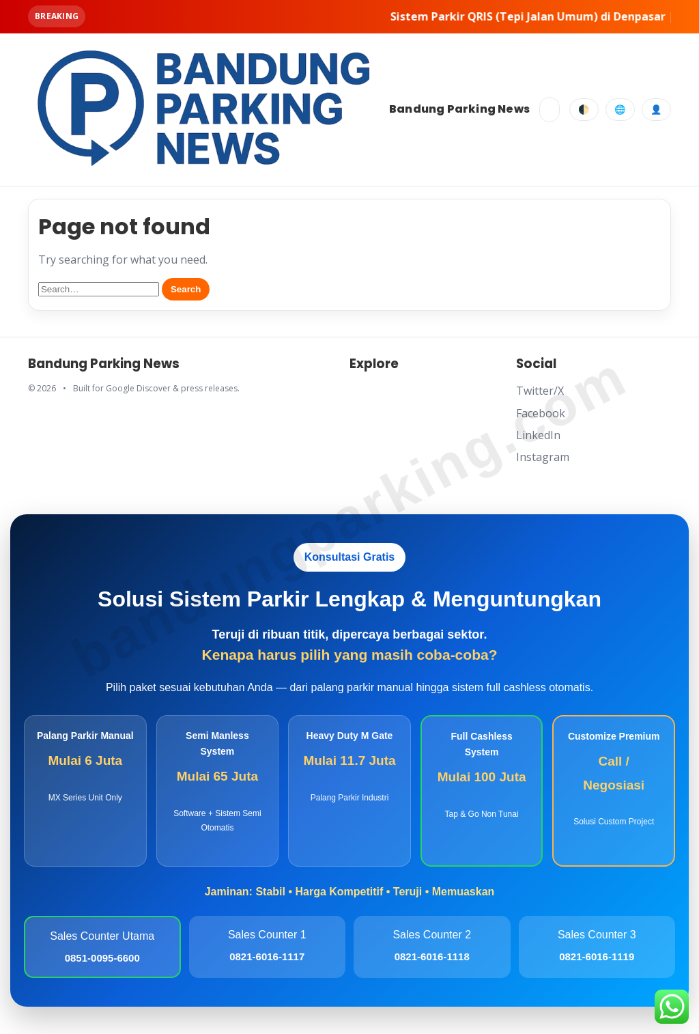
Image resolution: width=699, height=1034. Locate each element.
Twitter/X (540, 390)
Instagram (542, 456)
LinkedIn (538, 435)
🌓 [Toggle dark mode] (584, 109)
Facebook (540, 413)
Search (186, 289)
